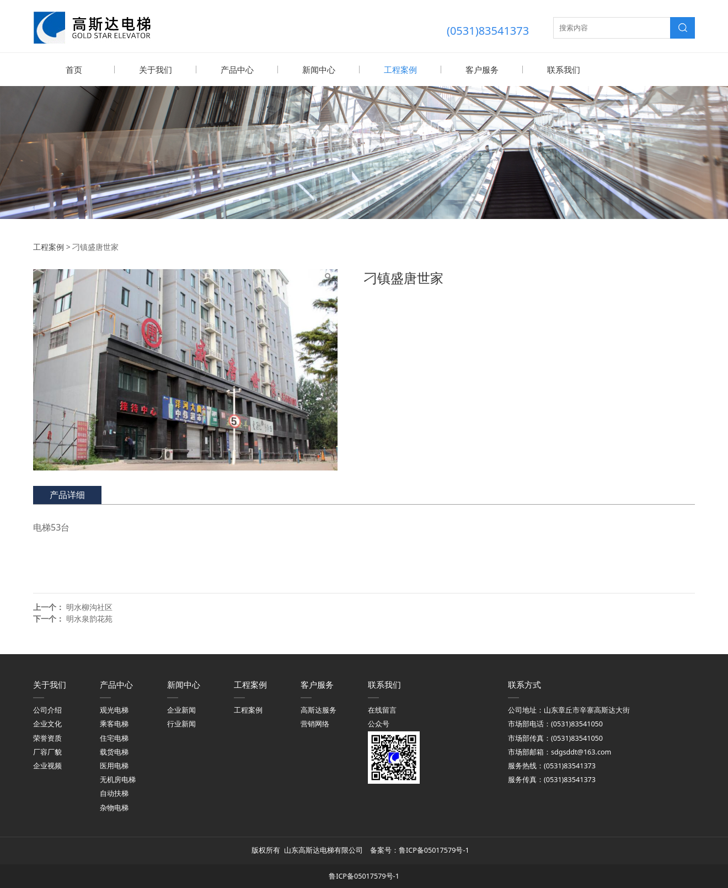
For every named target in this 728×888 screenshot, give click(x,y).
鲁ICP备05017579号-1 (435, 849)
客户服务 (482, 69)
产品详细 (67, 494)
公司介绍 (47, 709)
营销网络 (315, 723)
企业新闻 (181, 709)
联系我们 (563, 69)
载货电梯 (114, 751)
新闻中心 (318, 69)
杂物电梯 (114, 807)
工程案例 (400, 69)
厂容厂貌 (47, 751)
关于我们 (155, 69)
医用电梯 (114, 765)
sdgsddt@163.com (581, 751)
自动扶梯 (114, 793)
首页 (74, 69)
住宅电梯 (114, 737)
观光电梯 (114, 709)
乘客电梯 (114, 723)
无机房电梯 (118, 779)
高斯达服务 (318, 709)
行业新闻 (181, 723)
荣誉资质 (47, 737)
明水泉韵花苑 (89, 618)
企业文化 (47, 723)
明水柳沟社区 (89, 606)
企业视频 (47, 765)
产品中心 (237, 69)
